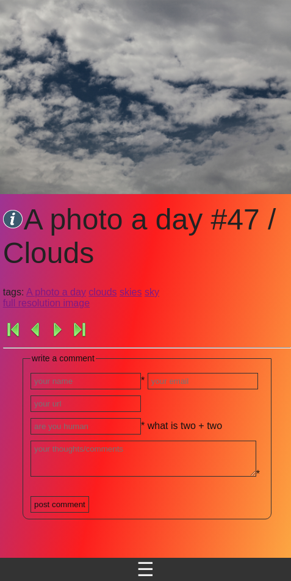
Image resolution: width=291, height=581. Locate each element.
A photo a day (56, 292)
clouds (102, 292)
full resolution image (46, 303)
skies (131, 292)
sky (152, 292)
